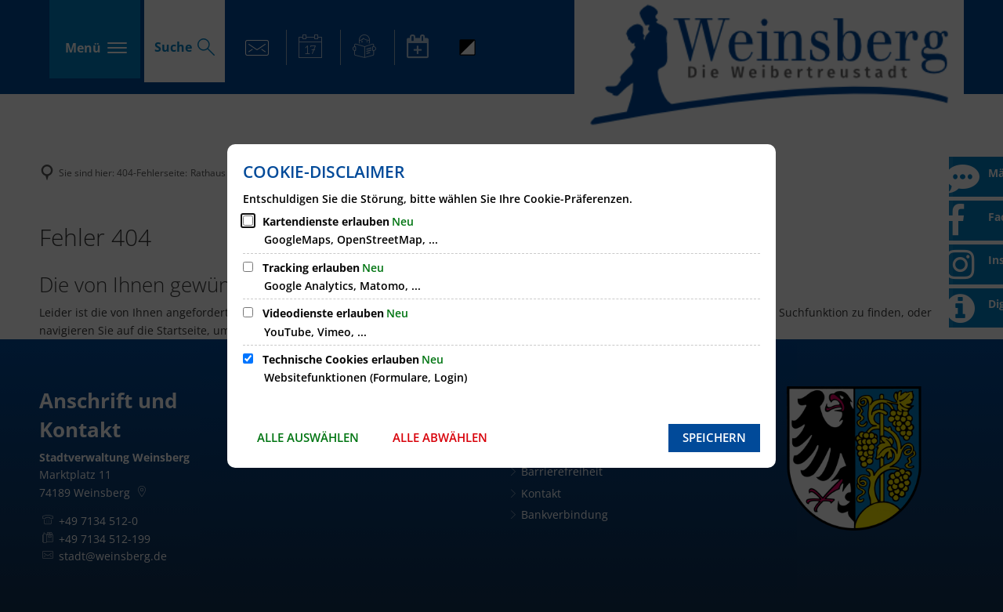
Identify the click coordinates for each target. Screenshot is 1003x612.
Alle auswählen (308, 437)
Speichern (714, 437)
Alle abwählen (440, 437)
